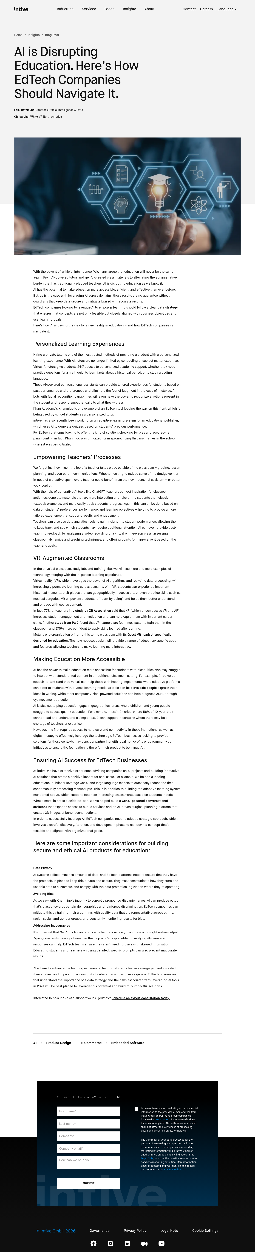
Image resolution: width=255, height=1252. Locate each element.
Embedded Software (127, 1043)
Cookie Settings (205, 1231)
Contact (189, 9)
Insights (129, 9)
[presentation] (161, 1184)
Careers (206, 9)
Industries (65, 9)
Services (89, 9)
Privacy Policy (172, 1169)
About (149, 9)
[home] (21, 9)
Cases (109, 9)
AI (35, 1043)
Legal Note (162, 1119)
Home (18, 35)
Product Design (58, 1043)
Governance (100, 1231)
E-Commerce (91, 1043)
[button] (229, 9)
